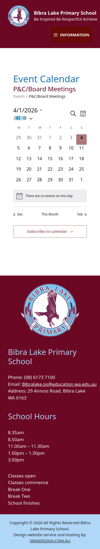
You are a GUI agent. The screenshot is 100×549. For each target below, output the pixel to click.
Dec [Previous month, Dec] (18, 214)
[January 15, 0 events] (50, 160)
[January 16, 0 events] (60, 160)
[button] (41, 118)
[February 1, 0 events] (81, 182)
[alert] (50, 196)
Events (19, 96)
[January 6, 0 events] (29, 150)
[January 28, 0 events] (39, 182)
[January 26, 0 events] (18, 182)
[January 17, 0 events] (71, 160)
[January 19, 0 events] (18, 171)
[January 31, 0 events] (71, 182)
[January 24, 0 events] (71, 171)
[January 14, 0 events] (39, 160)
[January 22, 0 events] (50, 171)
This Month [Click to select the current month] (50, 214)
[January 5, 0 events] (18, 150)
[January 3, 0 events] (71, 139)
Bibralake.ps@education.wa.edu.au (59, 384)
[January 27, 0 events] (29, 182)
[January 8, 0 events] (50, 150)
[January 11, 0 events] (81, 150)
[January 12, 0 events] (18, 160)
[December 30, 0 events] (29, 139)
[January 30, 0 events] (60, 182)
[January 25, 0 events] (81, 171)
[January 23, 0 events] (60, 171)
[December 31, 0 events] (39, 139)
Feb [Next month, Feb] (82, 214)
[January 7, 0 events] (39, 150)
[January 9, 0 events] (60, 150)
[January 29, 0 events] (50, 182)
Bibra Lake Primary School (65, 13)
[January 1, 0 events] (50, 139)
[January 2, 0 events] (60, 139)
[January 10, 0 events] (71, 150)
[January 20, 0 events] (29, 171)
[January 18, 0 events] (81, 160)
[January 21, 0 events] (39, 171)
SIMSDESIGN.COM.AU (50, 540)
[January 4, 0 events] (81, 139)
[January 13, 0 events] (29, 160)
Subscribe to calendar (47, 231)
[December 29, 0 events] (18, 139)
